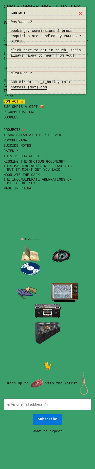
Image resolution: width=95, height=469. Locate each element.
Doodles (11, 117)
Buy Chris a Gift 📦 (24, 107)
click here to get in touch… (39, 50)
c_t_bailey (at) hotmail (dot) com (40, 85)
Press (9, 96)
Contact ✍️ (14, 101)
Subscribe (47, 418)
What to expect (48, 431)
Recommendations (19, 112)
